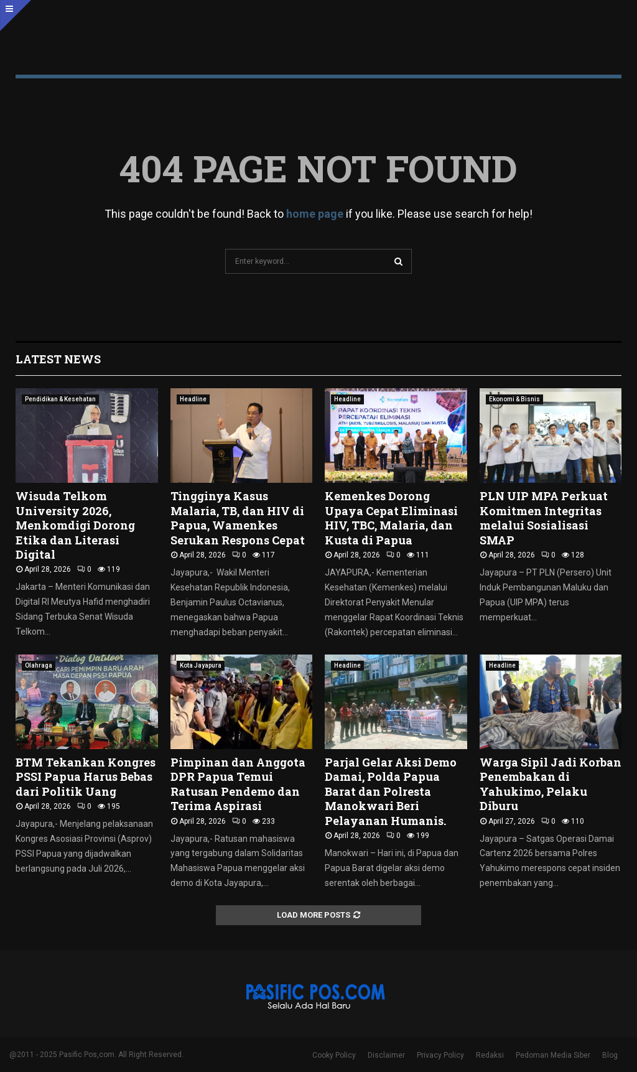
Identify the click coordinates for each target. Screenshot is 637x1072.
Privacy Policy (440, 1055)
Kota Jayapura (200, 665)
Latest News (58, 359)
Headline (193, 399)
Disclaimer (386, 1055)
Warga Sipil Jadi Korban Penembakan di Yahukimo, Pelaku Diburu (550, 784)
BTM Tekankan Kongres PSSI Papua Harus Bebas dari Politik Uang (86, 777)
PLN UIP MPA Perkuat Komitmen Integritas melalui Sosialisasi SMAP (544, 517)
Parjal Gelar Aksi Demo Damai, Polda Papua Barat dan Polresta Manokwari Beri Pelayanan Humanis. (391, 791)
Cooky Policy (334, 1055)
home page (314, 213)
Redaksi (490, 1055)
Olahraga (38, 665)
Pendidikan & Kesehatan (60, 399)
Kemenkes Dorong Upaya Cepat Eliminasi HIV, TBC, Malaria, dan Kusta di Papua (391, 517)
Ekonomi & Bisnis (514, 399)
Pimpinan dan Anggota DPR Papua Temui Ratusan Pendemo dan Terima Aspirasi (237, 784)
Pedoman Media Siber (553, 1055)
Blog (610, 1055)
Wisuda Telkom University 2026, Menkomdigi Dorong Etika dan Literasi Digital (75, 525)
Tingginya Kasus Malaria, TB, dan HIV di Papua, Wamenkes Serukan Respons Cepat (237, 517)
